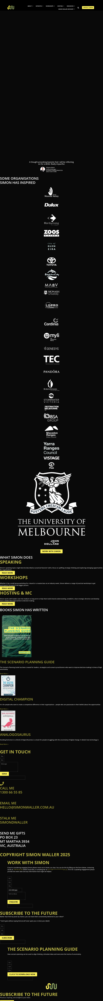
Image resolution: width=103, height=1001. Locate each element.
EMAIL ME (27, 947)
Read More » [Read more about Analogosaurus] (4, 744)
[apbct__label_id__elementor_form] (12, 920)
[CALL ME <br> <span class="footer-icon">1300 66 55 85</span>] (2, 925)
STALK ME (14, 962)
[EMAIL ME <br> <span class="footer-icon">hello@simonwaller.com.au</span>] (2, 940)
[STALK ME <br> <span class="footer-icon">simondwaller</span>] (2, 956)
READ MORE (7, 573)
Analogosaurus (15, 734)
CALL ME (11, 932)
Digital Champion (16, 699)
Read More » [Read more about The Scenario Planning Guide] (4, 674)
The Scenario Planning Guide (27, 662)
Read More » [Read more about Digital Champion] (4, 709)
